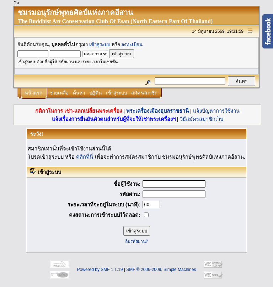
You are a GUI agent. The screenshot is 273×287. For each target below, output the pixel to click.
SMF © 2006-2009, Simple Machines (161, 269)
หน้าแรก (33, 93)
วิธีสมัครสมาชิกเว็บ (201, 119)
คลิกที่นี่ (84, 157)
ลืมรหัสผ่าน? (136, 241)
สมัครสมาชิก (144, 93)
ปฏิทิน (95, 93)
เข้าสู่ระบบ (99, 44)
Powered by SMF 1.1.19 (100, 269)
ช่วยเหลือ (59, 93)
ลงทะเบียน (132, 44)
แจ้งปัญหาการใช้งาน (216, 111)
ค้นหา (79, 93)
